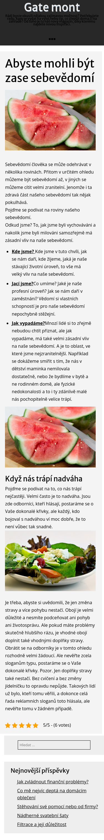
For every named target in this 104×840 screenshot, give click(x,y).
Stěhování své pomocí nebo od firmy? (57, 806)
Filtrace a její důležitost (42, 824)
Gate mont (52, 7)
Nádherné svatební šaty (43, 815)
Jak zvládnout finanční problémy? (52, 781)
